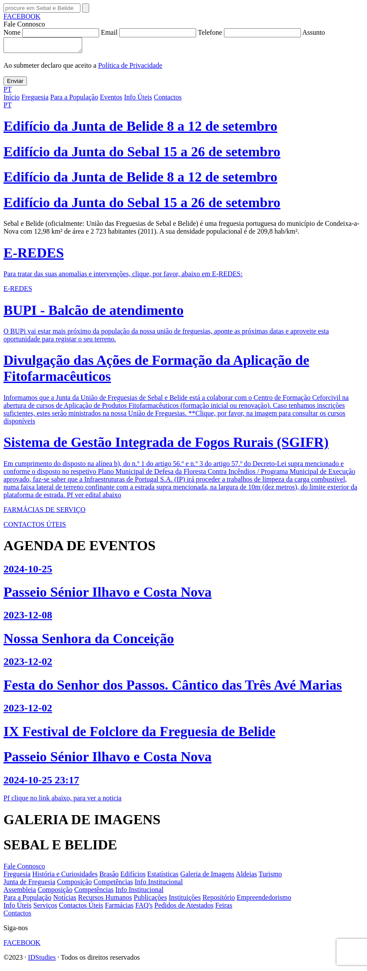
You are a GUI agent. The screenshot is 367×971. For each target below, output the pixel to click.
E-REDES (17, 291)
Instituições (185, 900)
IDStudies (42, 960)
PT (7, 92)
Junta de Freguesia (29, 884)
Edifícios (133, 876)
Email (149, 32)
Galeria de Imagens (207, 876)
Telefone (250, 32)
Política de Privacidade (130, 68)
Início (11, 99)
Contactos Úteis (81, 908)
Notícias (64, 900)
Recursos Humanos (105, 900)
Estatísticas (163, 876)
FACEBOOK (21, 16)
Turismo (270, 876)
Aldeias (246, 876)
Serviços (45, 908)
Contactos (168, 99)
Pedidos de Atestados (184, 908)
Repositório (219, 900)
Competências (113, 884)
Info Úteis (138, 99)
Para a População (74, 99)
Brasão (108, 876)
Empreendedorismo (264, 900)
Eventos (111, 99)
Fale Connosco (24, 868)
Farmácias (119, 908)
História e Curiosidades (64, 876)
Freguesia (34, 99)
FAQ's (144, 908)
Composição (74, 884)
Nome (52, 32)
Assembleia (19, 892)
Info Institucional (159, 884)
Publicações (150, 900)
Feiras (223, 908)
